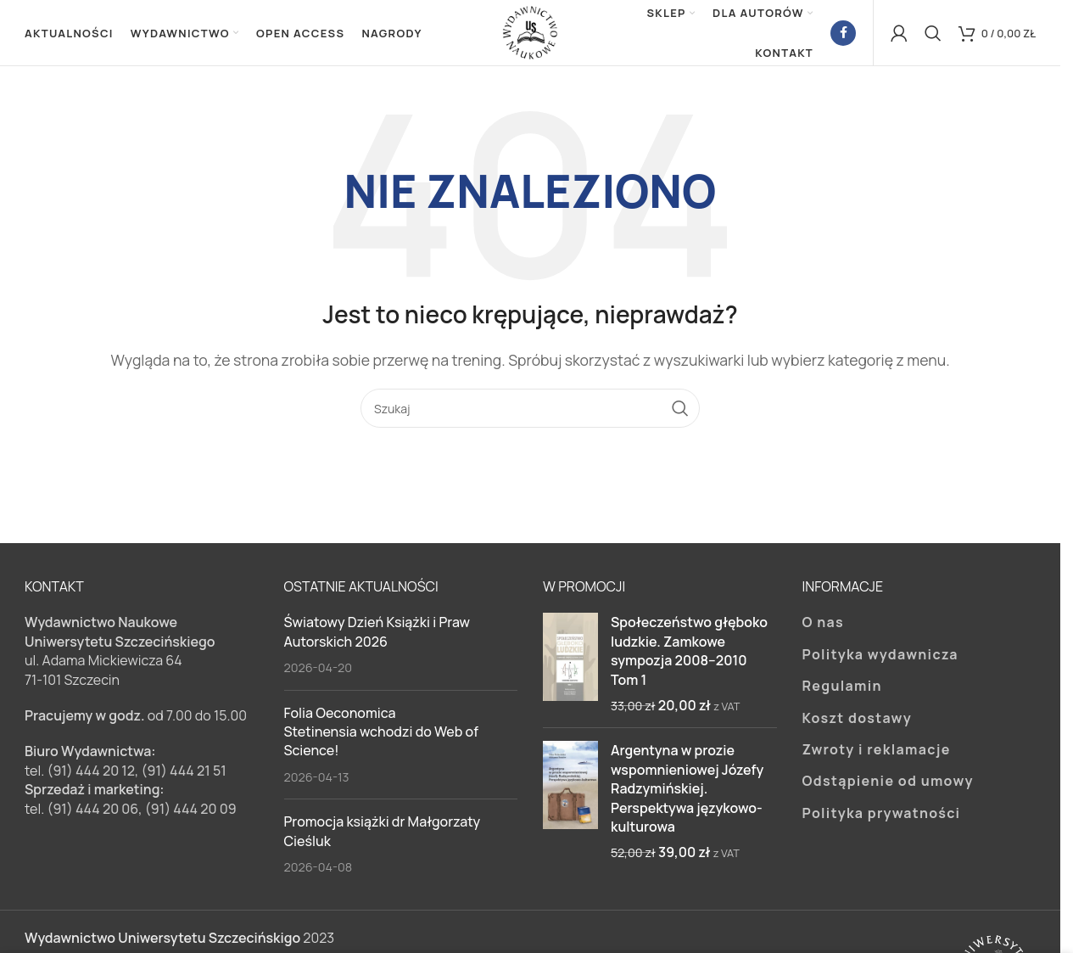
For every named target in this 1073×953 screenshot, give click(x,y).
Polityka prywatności (881, 814)
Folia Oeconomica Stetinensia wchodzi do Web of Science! (381, 733)
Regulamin (842, 688)
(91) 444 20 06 (92, 810)
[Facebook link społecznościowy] (843, 34)
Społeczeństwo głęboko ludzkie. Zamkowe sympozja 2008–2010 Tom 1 (689, 653)
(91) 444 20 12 (91, 772)
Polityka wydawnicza (880, 656)
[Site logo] (530, 32)
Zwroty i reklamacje (876, 751)
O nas (823, 624)
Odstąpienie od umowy (888, 783)
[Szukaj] (933, 34)
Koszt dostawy (857, 719)
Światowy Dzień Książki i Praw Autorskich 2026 (377, 634)
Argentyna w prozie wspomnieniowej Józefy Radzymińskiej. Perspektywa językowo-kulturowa (687, 790)
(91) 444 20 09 (191, 810)
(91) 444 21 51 (184, 772)
